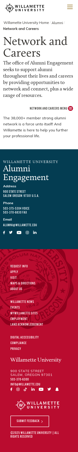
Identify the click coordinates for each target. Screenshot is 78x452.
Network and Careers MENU (51, 109)
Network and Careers (21, 29)
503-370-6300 (19, 379)
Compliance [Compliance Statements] (18, 343)
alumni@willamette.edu (20, 225)
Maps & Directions (23, 283)
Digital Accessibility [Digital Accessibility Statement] (24, 337)
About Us (16, 289)
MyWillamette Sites (24, 313)
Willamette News (22, 302)
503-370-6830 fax (15, 212)
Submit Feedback (28, 421)
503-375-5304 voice (16, 208)
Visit (13, 278)
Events (15, 307)
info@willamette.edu (25, 384)
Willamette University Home (26, 23)
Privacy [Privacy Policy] (15, 349)
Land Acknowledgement (26, 324)
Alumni (57, 23)
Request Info (19, 266)
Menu (70, 8)
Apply (14, 272)
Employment (19, 319)
